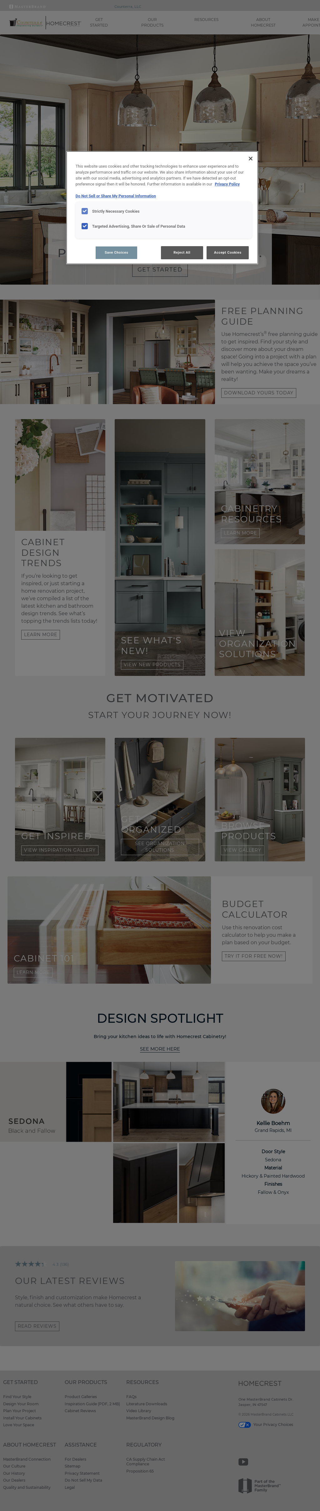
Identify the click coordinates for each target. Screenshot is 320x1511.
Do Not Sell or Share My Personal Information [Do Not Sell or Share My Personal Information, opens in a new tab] (116, 196)
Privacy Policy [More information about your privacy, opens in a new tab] (227, 184)
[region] (162, 207)
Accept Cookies (228, 252)
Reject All (181, 252)
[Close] (251, 158)
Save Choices (116, 252)
